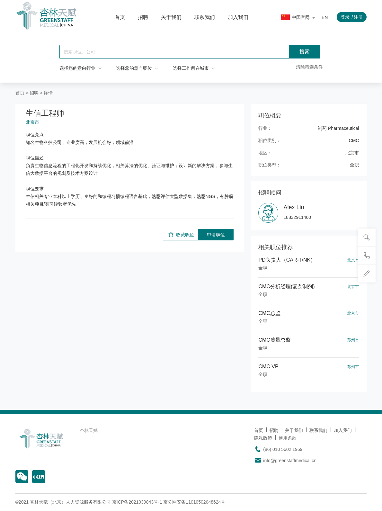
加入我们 (238, 17)
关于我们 (171, 17)
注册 (358, 17)
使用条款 (288, 438)
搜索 (304, 51)
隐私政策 (263, 438)
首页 (120, 17)
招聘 (143, 17)
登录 (345, 17)
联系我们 (204, 17)
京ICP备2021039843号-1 (137, 502)
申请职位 (216, 234)
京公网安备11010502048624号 (194, 502)
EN (325, 17)
